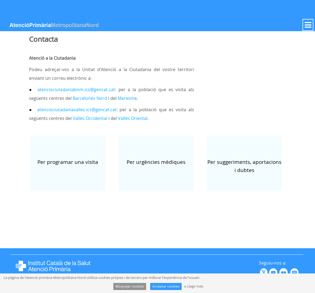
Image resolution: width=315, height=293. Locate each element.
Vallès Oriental (132, 118)
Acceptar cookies (165, 286)
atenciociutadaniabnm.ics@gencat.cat (75, 90)
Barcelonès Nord (90, 98)
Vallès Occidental (90, 118)
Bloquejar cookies (129, 286)
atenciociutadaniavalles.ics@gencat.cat (77, 110)
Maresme (127, 98)
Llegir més (195, 286)
